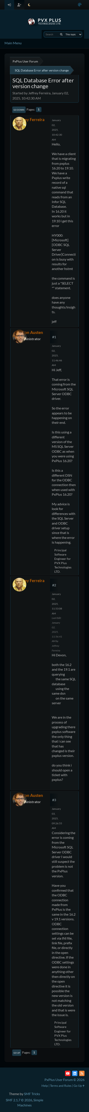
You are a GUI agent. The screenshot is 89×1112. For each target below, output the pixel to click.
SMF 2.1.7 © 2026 (19, 1100)
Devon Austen (30, 332)
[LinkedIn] (74, 1073)
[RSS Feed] (82, 1073)
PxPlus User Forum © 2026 (64, 1080)
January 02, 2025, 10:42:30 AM (57, 130)
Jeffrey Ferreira (30, 119)
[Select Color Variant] (80, 5)
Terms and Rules (60, 1085)
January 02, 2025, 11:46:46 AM (57, 355)
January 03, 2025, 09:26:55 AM (57, 818)
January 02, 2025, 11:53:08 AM (57, 604)
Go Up (16, 1052)
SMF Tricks (32, 1094)
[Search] (61, 34)
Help (45, 1085)
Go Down (18, 109)
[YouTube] (67, 1073)
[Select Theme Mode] (29, 5)
